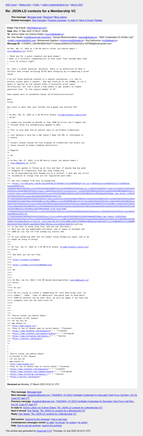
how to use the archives (29, 425)
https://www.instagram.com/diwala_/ (31, 336)
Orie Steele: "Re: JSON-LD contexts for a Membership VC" (56, 411)
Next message (39, 20)
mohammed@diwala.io (71, 40)
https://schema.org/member (26, 260)
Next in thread (86, 20)
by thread (60, 422)
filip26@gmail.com (37, 28)
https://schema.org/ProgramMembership (32, 265)
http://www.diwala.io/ (24, 326)
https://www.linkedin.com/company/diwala (34, 333)
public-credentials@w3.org (55, 5)
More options (60, 17)
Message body (34, 17)
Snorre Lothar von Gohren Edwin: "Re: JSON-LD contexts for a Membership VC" (63, 407)
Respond (47, 17)
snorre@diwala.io (54, 34)
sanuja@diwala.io (87, 37)
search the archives (52, 425)
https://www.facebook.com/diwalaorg (31, 331)
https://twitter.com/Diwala (27, 338)
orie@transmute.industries (37, 37)
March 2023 (77, 5)
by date (50, 422)
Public (36, 5)
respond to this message (37, 419)
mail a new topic (59, 419)
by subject (71, 422)
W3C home (11, 5)
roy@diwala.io (109, 40)
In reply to (73, 20)
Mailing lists (25, 5)
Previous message (57, 20)
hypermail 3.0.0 (44, 431)
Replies (98, 20)
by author (83, 422)
